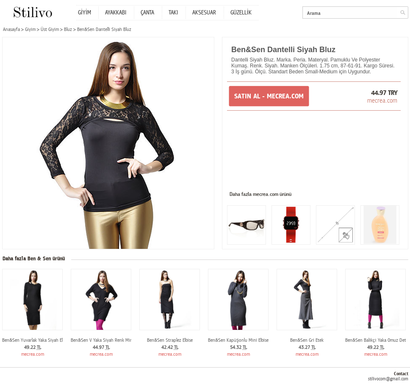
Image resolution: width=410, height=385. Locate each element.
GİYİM (84, 12)
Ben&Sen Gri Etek (307, 340)
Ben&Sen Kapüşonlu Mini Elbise (238, 340)
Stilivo (32, 12)
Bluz (68, 29)
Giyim (30, 29)
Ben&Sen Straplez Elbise (170, 340)
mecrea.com (382, 100)
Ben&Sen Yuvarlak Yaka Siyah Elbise (36, 340)
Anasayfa (11, 29)
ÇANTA (147, 12)
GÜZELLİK (241, 12)
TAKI (173, 12)
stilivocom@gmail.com (388, 379)
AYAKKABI (115, 12)
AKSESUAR (204, 12)
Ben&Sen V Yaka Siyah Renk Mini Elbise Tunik (114, 340)
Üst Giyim (50, 29)
